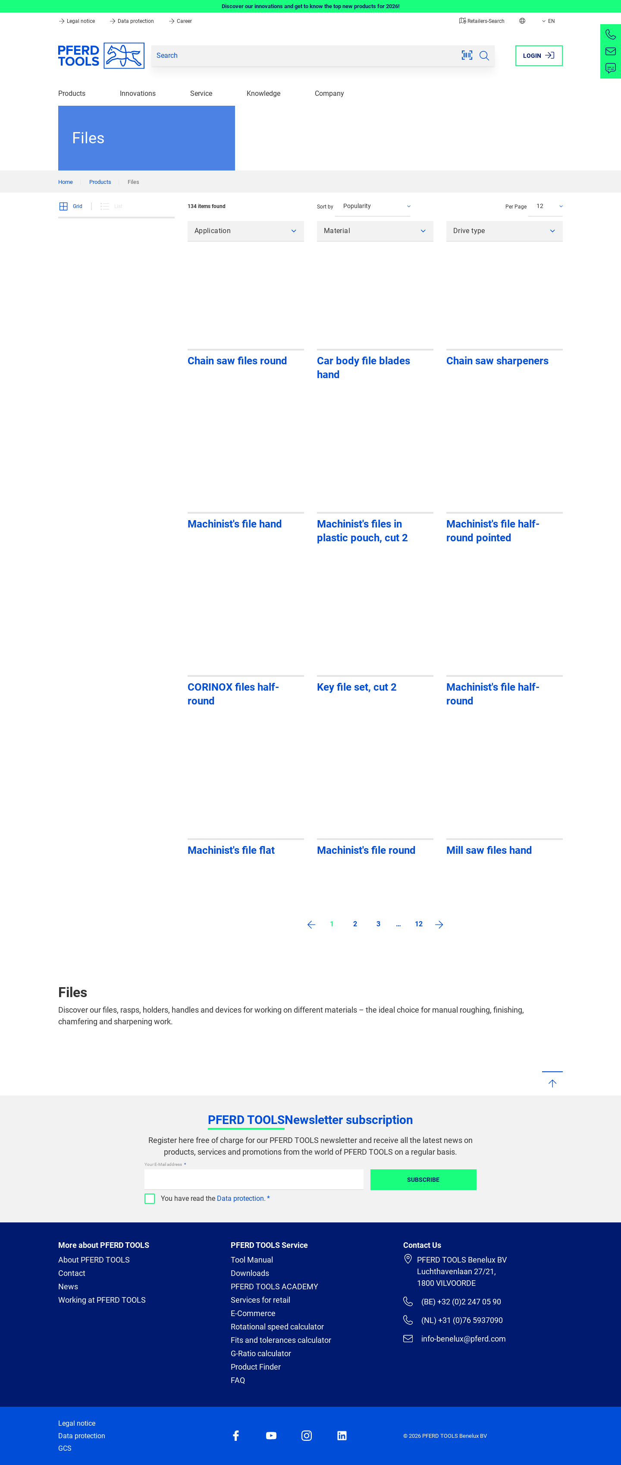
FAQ (238, 1380)
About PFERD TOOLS (94, 1259)
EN (547, 21)
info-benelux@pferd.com (454, 1338)
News (68, 1286)
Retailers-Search (482, 21)
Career (180, 21)
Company (329, 93)
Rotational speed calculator (277, 1326)
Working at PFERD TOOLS (102, 1299)
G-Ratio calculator (261, 1353)
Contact (71, 1273)
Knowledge (263, 93)
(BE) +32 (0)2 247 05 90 (452, 1301)
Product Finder (256, 1366)
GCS (65, 1448)
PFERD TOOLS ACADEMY (274, 1286)
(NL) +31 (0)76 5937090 (453, 1320)
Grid (70, 206)
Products (71, 93)
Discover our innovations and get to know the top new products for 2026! (311, 6)
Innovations (138, 93)
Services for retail (260, 1299)
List (111, 206)
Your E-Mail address (163, 1164)
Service (201, 93)
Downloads (250, 1273)
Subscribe (423, 1179)
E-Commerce (253, 1313)
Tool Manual (252, 1259)
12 (419, 924)
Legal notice (77, 21)
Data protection (132, 21)
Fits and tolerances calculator (281, 1340)
